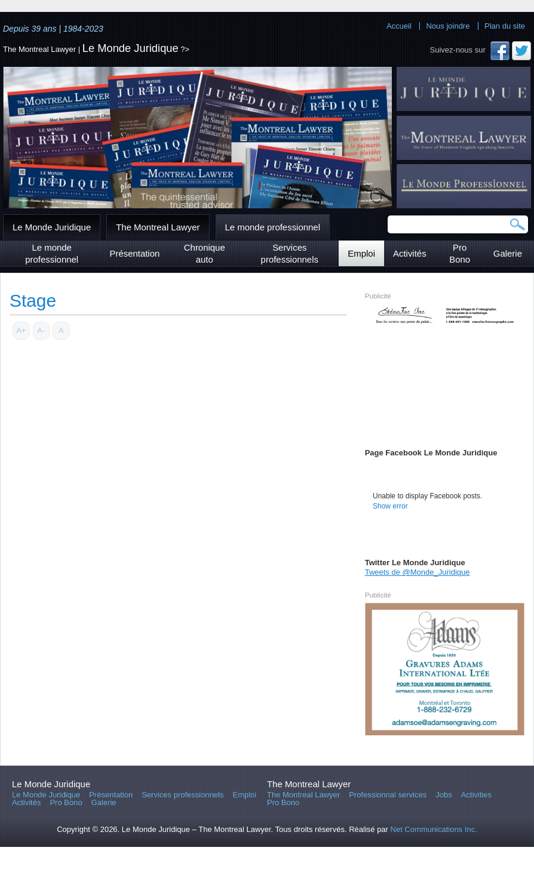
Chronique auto (204, 253)
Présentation (134, 253)
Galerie (507, 253)
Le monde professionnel (272, 227)
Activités (409, 253)
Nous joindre (447, 25)
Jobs (443, 795)
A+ (21, 330)
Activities (476, 795)
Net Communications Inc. (434, 829)
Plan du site (504, 25)
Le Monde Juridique (130, 48)
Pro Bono (459, 253)
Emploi (361, 253)
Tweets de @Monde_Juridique (417, 572)
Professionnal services (387, 795)
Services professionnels (289, 253)
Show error (390, 506)
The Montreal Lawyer (158, 227)
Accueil (399, 25)
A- (41, 330)
